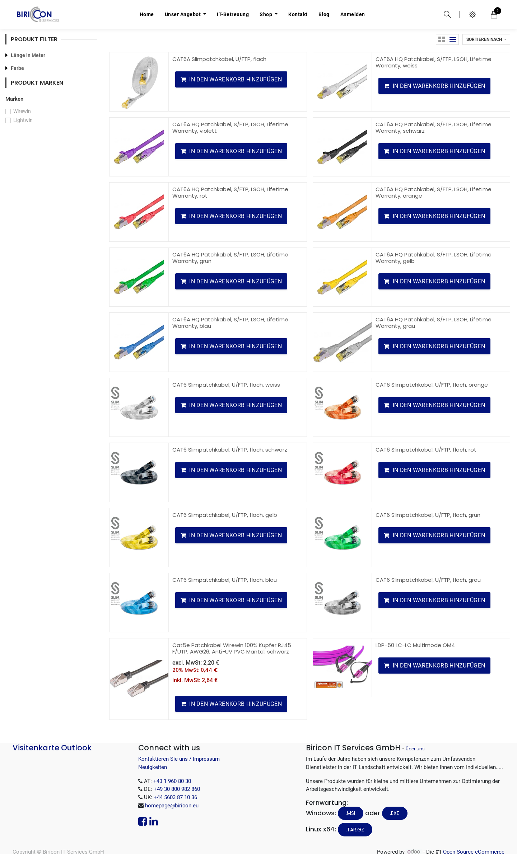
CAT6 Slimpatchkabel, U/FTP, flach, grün (428, 515)
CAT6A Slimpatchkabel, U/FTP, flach (219, 59)
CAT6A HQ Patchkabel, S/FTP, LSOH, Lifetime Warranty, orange (434, 192)
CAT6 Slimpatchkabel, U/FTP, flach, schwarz (229, 449)
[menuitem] (146, 14)
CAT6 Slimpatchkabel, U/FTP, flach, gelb (224, 515)
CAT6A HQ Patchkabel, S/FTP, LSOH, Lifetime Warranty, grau (434, 323)
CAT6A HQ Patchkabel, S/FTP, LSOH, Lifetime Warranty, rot (230, 192)
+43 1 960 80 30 (172, 781)
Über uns (415, 749)
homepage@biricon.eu (172, 805)
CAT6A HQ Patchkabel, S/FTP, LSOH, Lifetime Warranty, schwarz (434, 128)
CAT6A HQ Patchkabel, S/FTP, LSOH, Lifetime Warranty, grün (230, 258)
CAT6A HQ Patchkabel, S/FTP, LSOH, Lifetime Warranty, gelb (434, 258)
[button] (486, 39)
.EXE (394, 813)
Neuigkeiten (152, 767)
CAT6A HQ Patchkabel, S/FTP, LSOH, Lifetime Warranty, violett (230, 128)
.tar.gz (355, 829)
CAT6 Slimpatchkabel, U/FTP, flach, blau (224, 580)
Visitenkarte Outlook (52, 747)
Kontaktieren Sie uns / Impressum (179, 759)
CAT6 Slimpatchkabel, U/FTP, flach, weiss (226, 384)
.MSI (350, 813)
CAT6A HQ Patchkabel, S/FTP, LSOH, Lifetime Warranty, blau (230, 323)
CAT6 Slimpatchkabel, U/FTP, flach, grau (428, 580)
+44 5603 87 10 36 (175, 797)
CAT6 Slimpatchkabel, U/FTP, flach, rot (426, 449)
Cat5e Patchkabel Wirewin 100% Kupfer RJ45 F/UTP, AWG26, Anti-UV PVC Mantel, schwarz (231, 648)
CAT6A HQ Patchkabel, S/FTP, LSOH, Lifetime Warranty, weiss (434, 62)
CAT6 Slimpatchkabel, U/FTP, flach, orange (432, 384)
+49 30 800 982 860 (177, 789)
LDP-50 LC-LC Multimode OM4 (415, 645)
